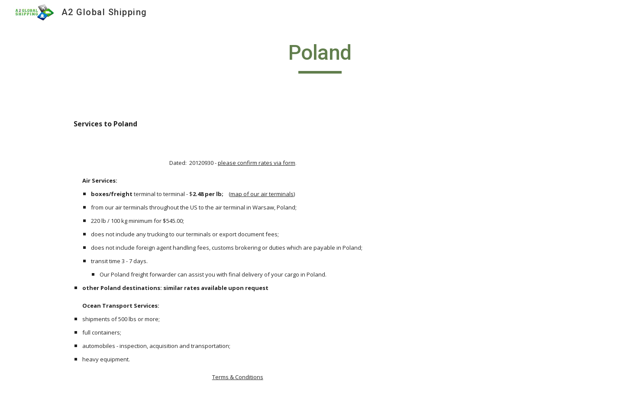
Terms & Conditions (237, 377)
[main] (320, 56)
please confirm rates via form (256, 163)
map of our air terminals (262, 194)
